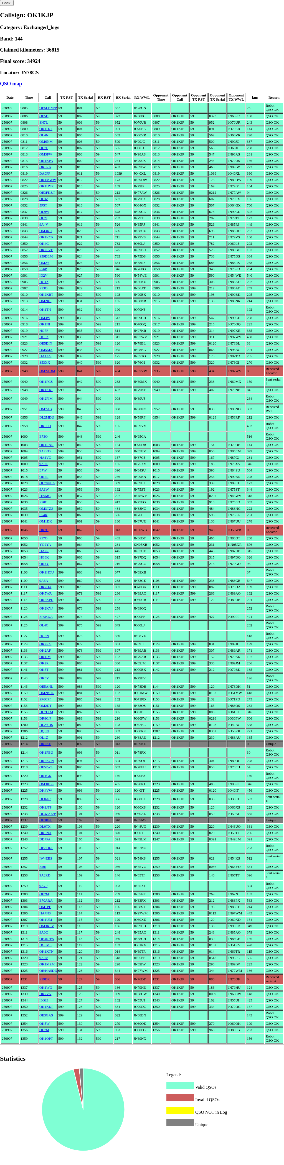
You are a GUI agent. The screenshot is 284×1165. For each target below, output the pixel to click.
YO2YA (45, 545)
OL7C (43, 148)
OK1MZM (47, 964)
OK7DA (45, 587)
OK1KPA (46, 161)
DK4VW (45, 790)
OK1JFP (45, 807)
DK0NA (45, 833)
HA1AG (45, 356)
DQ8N (44, 731)
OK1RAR (46, 445)
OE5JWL (46, 767)
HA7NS (45, 913)
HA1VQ (45, 458)
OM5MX (46, 350)
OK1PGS (46, 382)
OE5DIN (45, 343)
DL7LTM (46, 712)
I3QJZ (44, 1000)
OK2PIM (46, 399)
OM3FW (45, 154)
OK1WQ (45, 988)
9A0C (43, 932)
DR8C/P (45, 718)
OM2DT (45, 706)
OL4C (43, 625)
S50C (43, 502)
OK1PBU (46, 752)
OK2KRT (46, 295)
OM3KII (45, 231)
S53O (43, 288)
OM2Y (44, 263)
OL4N (44, 135)
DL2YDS (46, 725)
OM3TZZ (46, 509)
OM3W (44, 318)
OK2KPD (46, 600)
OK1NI (44, 324)
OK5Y (44, 678)
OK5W (44, 1024)
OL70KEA (47, 483)
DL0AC (45, 799)
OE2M (44, 894)
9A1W (44, 489)
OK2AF (45, 650)
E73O (43, 437)
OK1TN (45, 310)
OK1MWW (47, 180)
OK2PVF (46, 250)
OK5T (44, 670)
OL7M (44, 1030)
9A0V (43, 958)
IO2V (43, 275)
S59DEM (46, 256)
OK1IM (45, 657)
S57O (43, 538)
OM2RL (45, 301)
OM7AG (45, 409)
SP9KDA (46, 617)
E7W (43, 470)
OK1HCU (46, 572)
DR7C (44, 530)
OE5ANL (46, 687)
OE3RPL (45, 820)
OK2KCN (46, 761)
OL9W (44, 212)
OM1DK (45, 521)
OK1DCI (45, 129)
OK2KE (45, 744)
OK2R (44, 663)
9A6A (43, 581)
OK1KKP (46, 1007)
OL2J (43, 218)
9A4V (43, 224)
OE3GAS (46, 1015)
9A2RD (44, 875)
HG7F (43, 331)
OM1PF (45, 907)
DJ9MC (45, 496)
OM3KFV (46, 926)
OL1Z (43, 738)
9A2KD (45, 451)
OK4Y (44, 564)
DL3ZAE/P (47, 814)
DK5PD (45, 426)
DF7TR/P (46, 848)
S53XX (44, 362)
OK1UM (45, 920)
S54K (43, 515)
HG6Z (44, 337)
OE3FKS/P (47, 193)
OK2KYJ (46, 608)
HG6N (44, 636)
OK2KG (45, 644)
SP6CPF (45, 699)
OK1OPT (46, 1039)
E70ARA (46, 901)
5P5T (43, 205)
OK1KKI (46, 390)
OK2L (44, 477)
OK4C (44, 244)
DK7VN (45, 994)
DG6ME (45, 945)
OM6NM (46, 142)
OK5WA (45, 593)
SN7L (43, 122)
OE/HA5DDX (49, 971)
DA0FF (44, 173)
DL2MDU (46, 417)
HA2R (44, 551)
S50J (42, 867)
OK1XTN (46, 952)
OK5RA (45, 167)
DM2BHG (46, 693)
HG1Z (44, 282)
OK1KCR (46, 237)
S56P (43, 269)
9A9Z (43, 464)
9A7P (43, 886)
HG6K (44, 557)
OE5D (44, 116)
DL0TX (45, 826)
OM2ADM (47, 371)
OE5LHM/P (48, 108)
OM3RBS (46, 784)
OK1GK (45, 776)
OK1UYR (46, 186)
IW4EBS (45, 858)
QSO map (11, 83)
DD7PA (44, 839)
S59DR (44, 979)
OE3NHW (46, 939)
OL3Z (43, 199)
